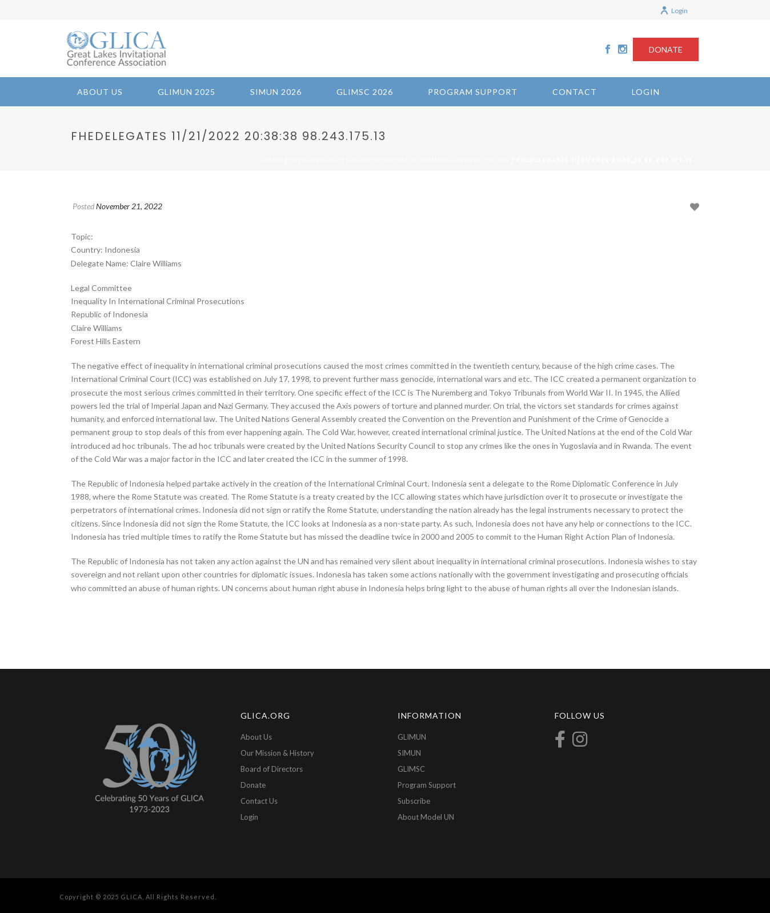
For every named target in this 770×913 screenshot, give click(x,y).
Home (272, 160)
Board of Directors (271, 769)
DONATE (666, 49)
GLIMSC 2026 (364, 92)
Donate (253, 785)
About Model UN (426, 817)
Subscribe (414, 801)
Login (674, 10)
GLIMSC (411, 769)
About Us (100, 92)
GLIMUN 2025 (186, 92)
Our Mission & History (277, 752)
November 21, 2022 (129, 206)
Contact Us (259, 801)
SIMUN (409, 752)
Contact (574, 92)
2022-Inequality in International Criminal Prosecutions (400, 160)
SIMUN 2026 (276, 92)
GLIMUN (412, 736)
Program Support (473, 92)
